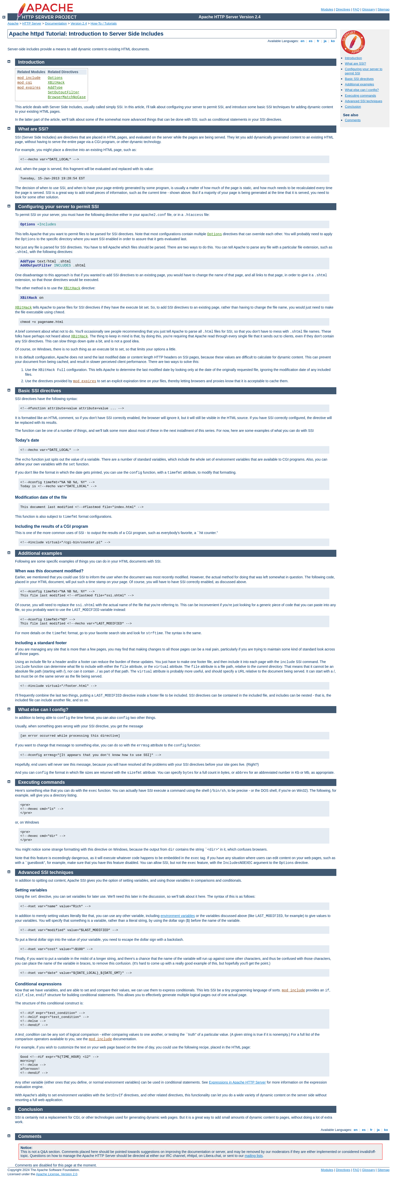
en (302, 41)
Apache (13, 23)
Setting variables (31, 890)
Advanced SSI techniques (363, 101)
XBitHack (56, 83)
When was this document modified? (49, 571)
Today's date (27, 440)
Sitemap (383, 9)
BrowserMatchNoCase (67, 97)
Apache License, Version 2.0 (56, 1174)
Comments (353, 120)
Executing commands (360, 95)
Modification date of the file (41, 497)
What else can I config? (362, 90)
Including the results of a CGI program (51, 526)
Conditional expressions (38, 984)
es (311, 41)
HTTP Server (31, 23)
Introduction (353, 58)
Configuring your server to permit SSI (58, 206)
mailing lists (254, 1156)
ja (325, 41)
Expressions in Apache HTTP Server (237, 1082)
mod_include (28, 78)
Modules (327, 9)
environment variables (178, 916)
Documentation (56, 23)
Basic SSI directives (359, 79)
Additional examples (359, 84)
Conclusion (353, 106)
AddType (55, 88)
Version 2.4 (79, 23)
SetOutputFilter (63, 92)
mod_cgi (24, 83)
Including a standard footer (41, 643)
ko (333, 41)
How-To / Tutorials (104, 23)
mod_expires (28, 88)
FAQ (356, 9)
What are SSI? (355, 63)
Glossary (368, 9)
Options (55, 78)
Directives (343, 9)
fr (318, 41)
